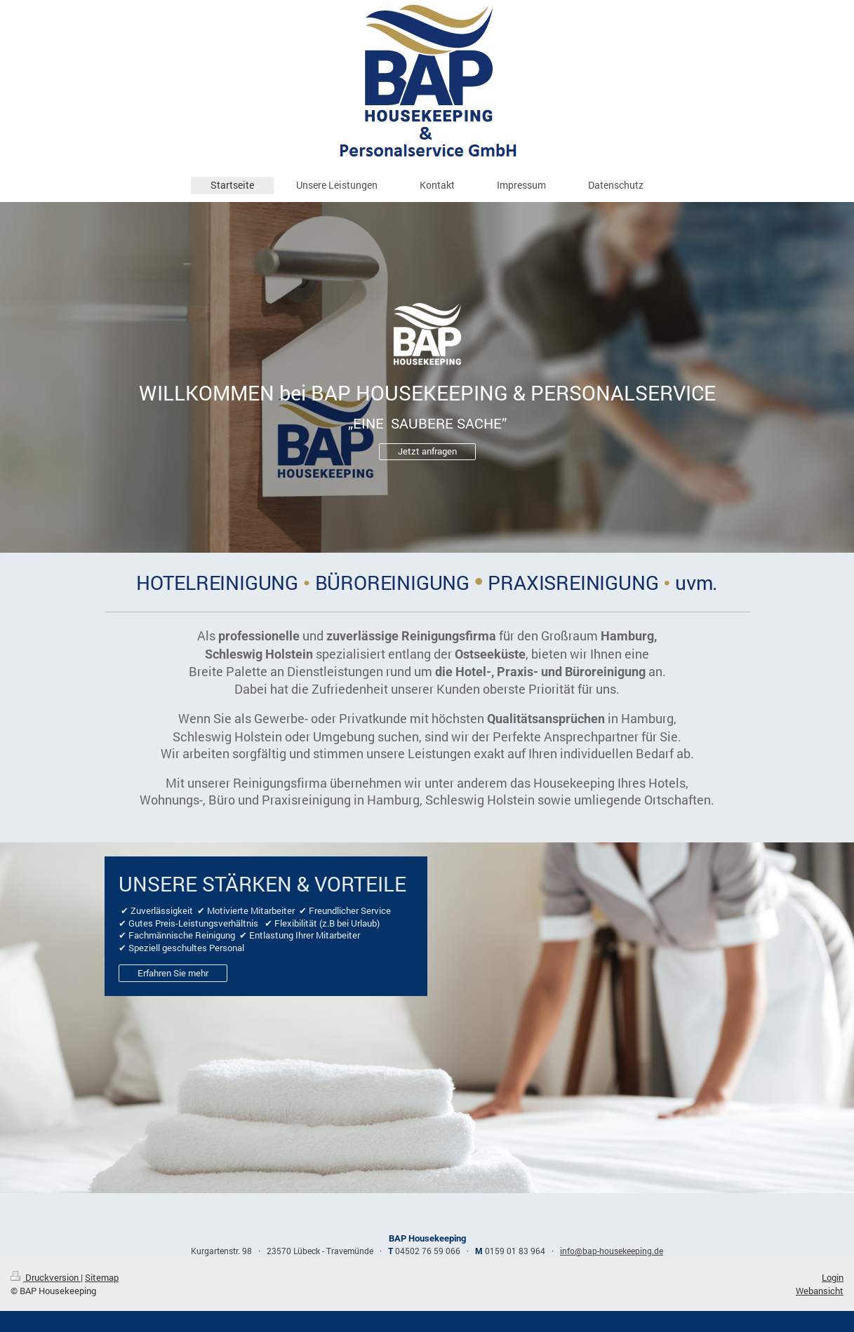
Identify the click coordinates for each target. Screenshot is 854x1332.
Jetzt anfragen (427, 451)
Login (832, 1277)
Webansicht (819, 1290)
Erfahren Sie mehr (173, 973)
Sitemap (102, 1277)
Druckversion (46, 1277)
